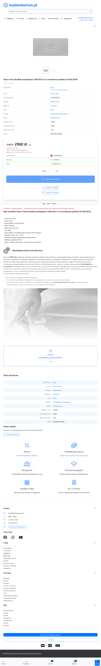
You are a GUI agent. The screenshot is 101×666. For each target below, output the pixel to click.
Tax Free (50, 640)
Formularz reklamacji (9, 566)
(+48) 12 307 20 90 (85, 20)
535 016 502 (12, 523)
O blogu (5, 613)
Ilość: (44, 171)
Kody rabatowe (52, 18)
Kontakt (20, 18)
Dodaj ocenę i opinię (11, 434)
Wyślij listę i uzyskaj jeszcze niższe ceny (74, 456)
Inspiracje (6, 625)
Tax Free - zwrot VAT (9, 586)
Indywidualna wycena (9, 558)
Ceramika (53, 106)
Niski (52, 110)
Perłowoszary (55, 118)
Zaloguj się (66, 18)
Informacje (7, 573)
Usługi (5, 543)
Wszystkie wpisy (8, 610)
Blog (42, 18)
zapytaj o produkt (50, 188)
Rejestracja (6, 556)
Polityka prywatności (9, 590)
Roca (52, 87)
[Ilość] (51, 171)
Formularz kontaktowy (17, 527)
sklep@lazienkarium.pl (86, 18)
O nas (5, 593)
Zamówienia (7, 550)
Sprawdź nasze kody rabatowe (27, 456)
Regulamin (6, 578)
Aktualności (7, 618)
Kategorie (8, 18)
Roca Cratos (54, 94)
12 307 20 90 (13, 520)
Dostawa (6, 583)
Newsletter (7, 568)
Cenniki (5, 615)
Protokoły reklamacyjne (10, 595)
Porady (5, 623)
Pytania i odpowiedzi (9, 588)
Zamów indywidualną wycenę (50, 635)
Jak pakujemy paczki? (9, 598)
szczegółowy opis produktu (50, 356)
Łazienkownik (7, 620)
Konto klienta (7, 548)
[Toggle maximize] (95, 26)
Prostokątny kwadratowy (59, 114)
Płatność (6, 581)
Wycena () (31, 18)
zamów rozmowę (50, 192)
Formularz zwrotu (8, 563)
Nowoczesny (54, 102)
